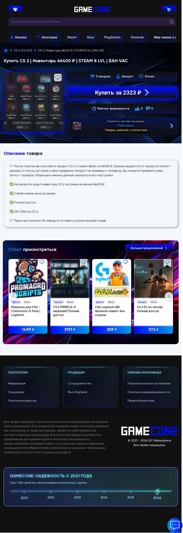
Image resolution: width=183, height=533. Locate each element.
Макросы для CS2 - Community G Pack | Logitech (25, 311)
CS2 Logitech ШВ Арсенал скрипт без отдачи (110, 311)
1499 (28, 329)
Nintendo (137, 37)
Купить (122, 92)
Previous (12, 296)
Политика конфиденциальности (149, 392)
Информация (16, 383)
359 (112, 329)
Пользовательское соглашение (149, 383)
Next (169, 296)
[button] (174, 525)
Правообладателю (141, 400)
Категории (49, 37)
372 (153, 329)
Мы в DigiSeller (77, 392)
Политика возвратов (22, 400)
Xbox (90, 37)
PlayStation (112, 37)
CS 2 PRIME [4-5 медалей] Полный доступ (66, 311)
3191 (69, 329)
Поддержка (16, 392)
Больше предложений (149, 248)
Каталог (21, 37)
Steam (72, 37)
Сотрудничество (79, 383)
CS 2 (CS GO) (23, 50)
